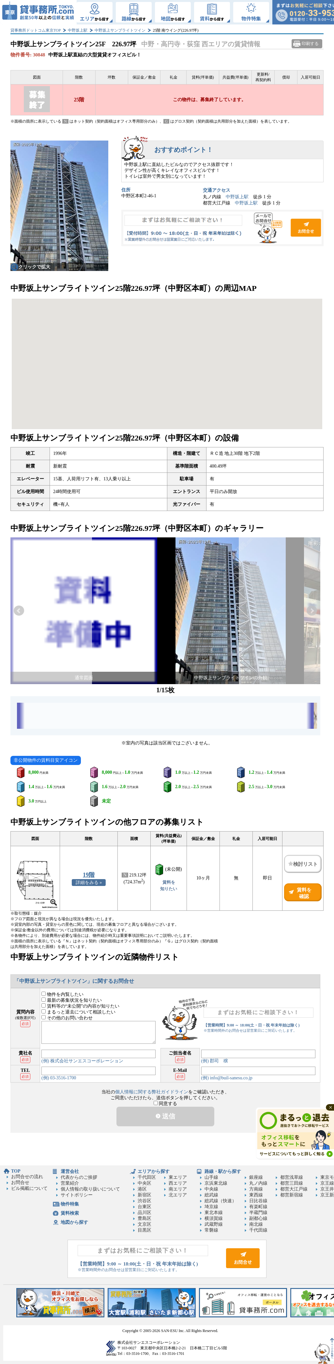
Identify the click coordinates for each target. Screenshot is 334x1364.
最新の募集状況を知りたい (71, 1000)
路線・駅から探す (223, 1171)
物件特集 (70, 1204)
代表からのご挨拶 (79, 1177)
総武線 (211, 1194)
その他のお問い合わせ (67, 1017)
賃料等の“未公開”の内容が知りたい (80, 1006)
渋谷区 (144, 1200)
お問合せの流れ (27, 1176)
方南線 (256, 1189)
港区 (142, 1189)
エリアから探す (154, 1171)
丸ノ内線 (258, 1183)
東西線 (256, 1194)
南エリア (178, 1189)
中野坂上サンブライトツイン (120, 30)
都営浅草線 (291, 1177)
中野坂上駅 (77, 30)
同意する (165, 1103)
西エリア (178, 1183)
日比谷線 (258, 1200)
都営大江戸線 (294, 1189)
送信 (165, 1116)
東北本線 (214, 1212)
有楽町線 (258, 1206)
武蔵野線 (214, 1224)
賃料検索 (70, 1213)
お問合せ (222, 228)
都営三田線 (291, 1183)
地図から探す (74, 1222)
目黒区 (144, 1230)
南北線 (256, 1224)
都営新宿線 (291, 1194)
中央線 (211, 1189)
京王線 (327, 1183)
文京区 (144, 1224)
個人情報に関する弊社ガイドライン (151, 1091)
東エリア (178, 1177)
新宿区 (144, 1194)
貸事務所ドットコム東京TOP (35, 30)
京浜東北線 (216, 1183)
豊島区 (144, 1218)
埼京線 (211, 1206)
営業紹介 (70, 1183)
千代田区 (147, 1177)
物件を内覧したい (62, 994)
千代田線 (258, 1230)
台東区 (144, 1206)
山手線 (211, 1177)
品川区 (144, 1212)
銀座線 (256, 1177)
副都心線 (258, 1218)
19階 (89, 875)
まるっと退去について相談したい (78, 1012)
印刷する (310, 43)
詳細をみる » (89, 882)
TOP (16, 1171)
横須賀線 (214, 1218)
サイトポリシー (77, 1194)
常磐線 (211, 1230)
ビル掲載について (29, 1188)
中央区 (144, 1183)
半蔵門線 (258, 1212)
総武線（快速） (220, 1200)
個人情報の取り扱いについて (90, 1189)
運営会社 (70, 1171)
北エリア (178, 1194)
